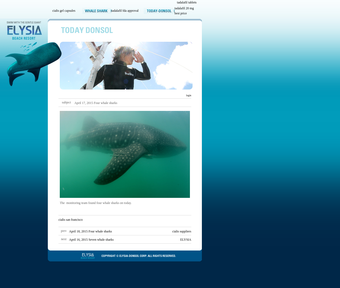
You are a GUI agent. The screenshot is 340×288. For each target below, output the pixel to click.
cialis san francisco (70, 220)
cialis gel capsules (63, 10)
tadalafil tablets (187, 2)
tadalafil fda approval (125, 10)
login (188, 95)
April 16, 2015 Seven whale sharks (91, 239)
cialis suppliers (181, 231)
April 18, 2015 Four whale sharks (90, 231)
